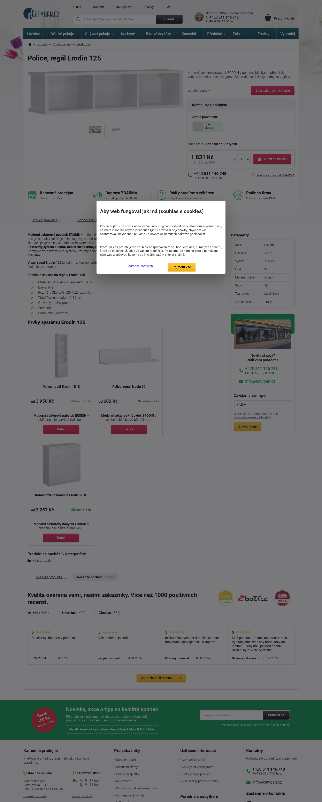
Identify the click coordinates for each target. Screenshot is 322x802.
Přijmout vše (181, 267)
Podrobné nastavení (140, 266)
